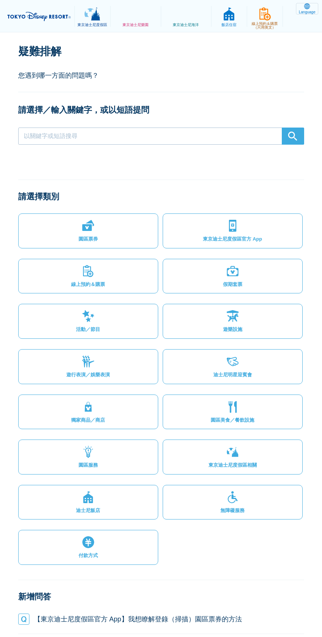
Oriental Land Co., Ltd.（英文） (258, 605)
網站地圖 (37, 605)
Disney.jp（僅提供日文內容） (161, 613)
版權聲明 (198, 605)
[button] (51, 213)
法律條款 (110, 605)
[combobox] (161, 136)
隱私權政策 (74, 605)
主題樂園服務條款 (154, 605)
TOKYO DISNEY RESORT (40, 16)
